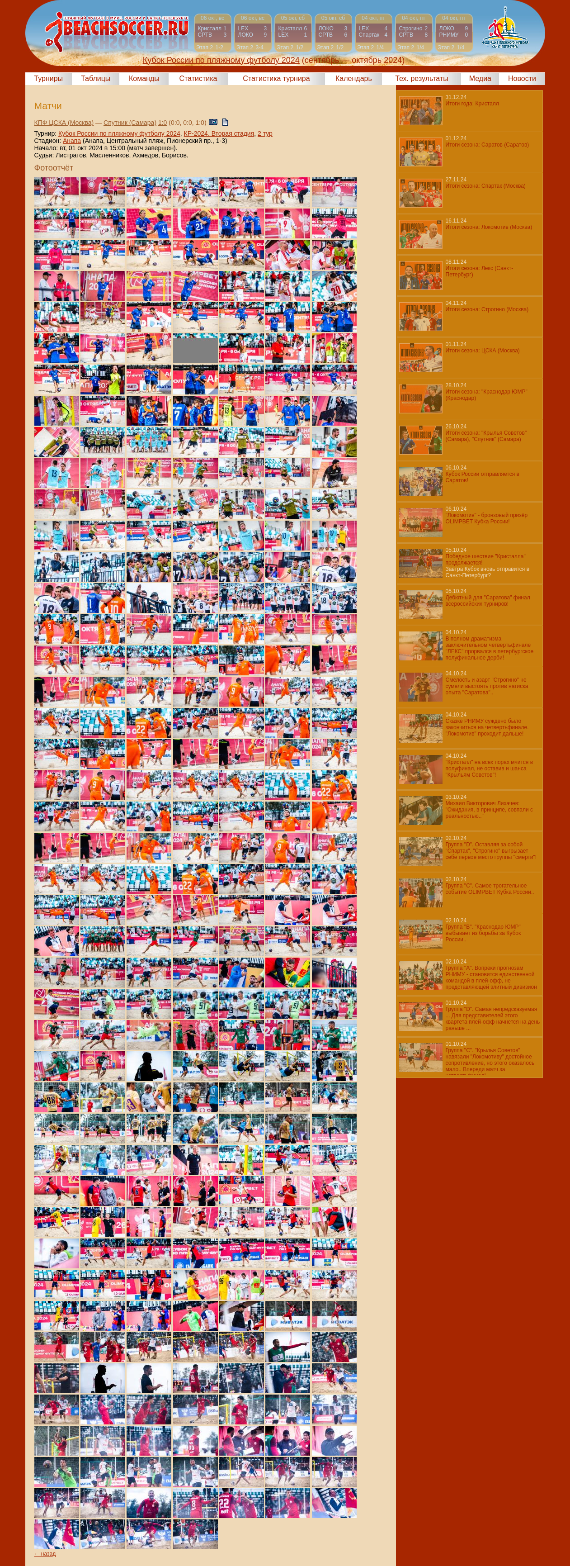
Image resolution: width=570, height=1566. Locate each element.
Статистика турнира (276, 78)
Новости (522, 78)
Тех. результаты (421, 78)
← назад (45, 1554)
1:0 (162, 122)
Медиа (480, 78)
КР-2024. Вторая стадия (219, 133)
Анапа (72, 140)
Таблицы (95, 78)
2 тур (265, 133)
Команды (144, 78)
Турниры (48, 78)
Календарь (353, 78)
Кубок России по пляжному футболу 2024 (119, 133)
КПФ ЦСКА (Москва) (64, 122)
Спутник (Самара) (130, 122)
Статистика (198, 78)
